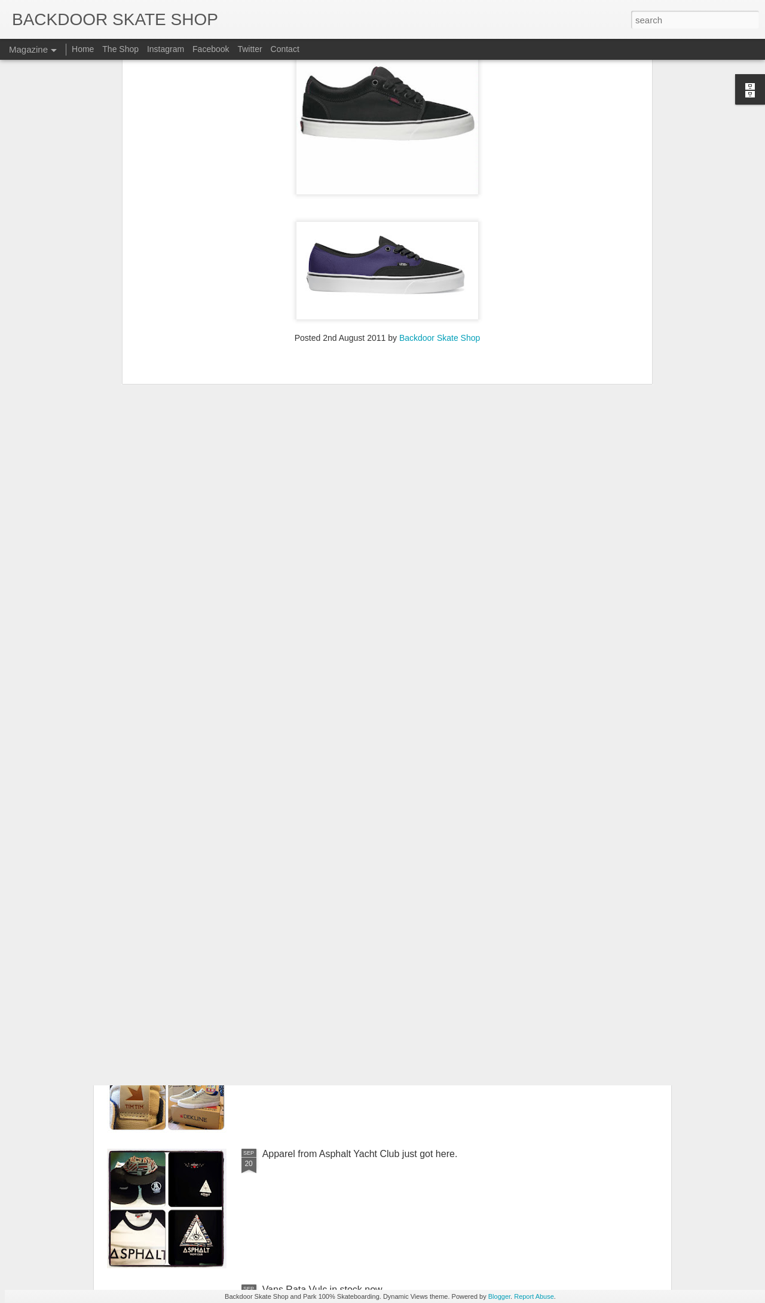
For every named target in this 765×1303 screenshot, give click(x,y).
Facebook (210, 49)
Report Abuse (534, 1296)
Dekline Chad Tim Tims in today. (330, 1018)
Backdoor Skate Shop (439, 170)
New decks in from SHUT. (316, 882)
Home (83, 49)
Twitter (249, 49)
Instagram (165, 49)
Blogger (499, 1296)
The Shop (120, 49)
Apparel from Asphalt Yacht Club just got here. (360, 1154)
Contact (285, 49)
